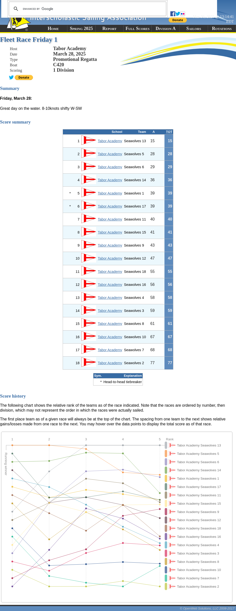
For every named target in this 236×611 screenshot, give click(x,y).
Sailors (193, 28)
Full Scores (138, 28)
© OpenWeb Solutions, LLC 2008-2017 (207, 608)
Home (53, 28)
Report (109, 28)
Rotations (222, 28)
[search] (87, 9)
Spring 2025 (81, 28)
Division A (166, 28)
